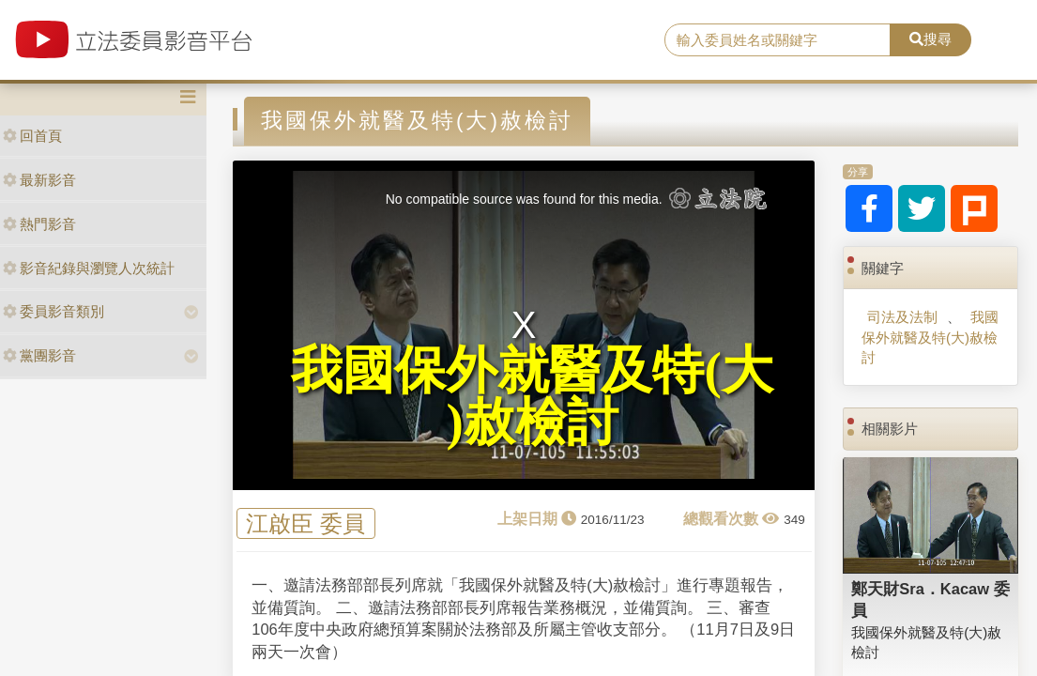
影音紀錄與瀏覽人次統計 (89, 268)
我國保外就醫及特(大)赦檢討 (930, 337)
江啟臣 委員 (305, 523)
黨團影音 (39, 355)
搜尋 (930, 39)
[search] (777, 40)
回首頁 (32, 136)
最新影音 (39, 180)
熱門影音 (39, 224)
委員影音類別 (53, 311)
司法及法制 (902, 317)
